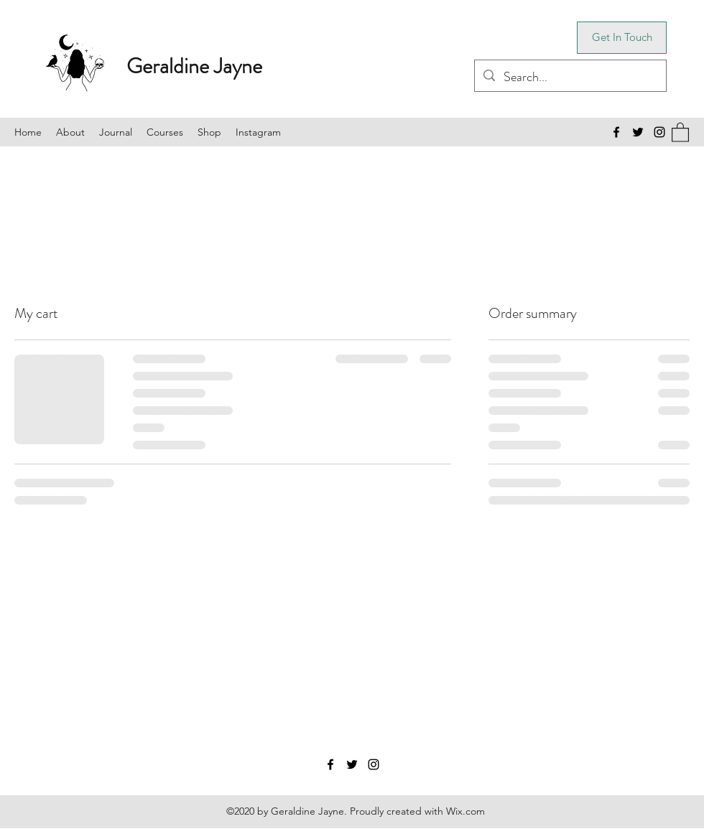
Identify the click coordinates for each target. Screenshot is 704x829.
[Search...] (570, 77)
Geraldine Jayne (194, 66)
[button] (680, 131)
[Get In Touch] (622, 38)
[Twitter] (638, 132)
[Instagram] (659, 132)
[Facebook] (616, 132)
